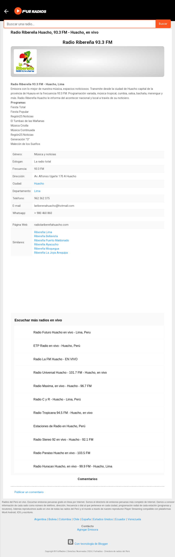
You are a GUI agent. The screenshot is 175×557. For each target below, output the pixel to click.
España (86, 519)
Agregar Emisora (87, 529)
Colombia (65, 519)
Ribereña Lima (43, 232)
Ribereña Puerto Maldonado (51, 240)
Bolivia (53, 519)
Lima (37, 191)
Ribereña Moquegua (46, 248)
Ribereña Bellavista (46, 236)
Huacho (39, 183)
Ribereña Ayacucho (46, 244)
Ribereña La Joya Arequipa (51, 252)
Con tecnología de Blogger (87, 544)
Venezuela (134, 519)
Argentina (40, 519)
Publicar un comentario (29, 492)
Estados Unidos (103, 519)
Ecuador (120, 519)
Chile (76, 519)
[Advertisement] (87, 283)
